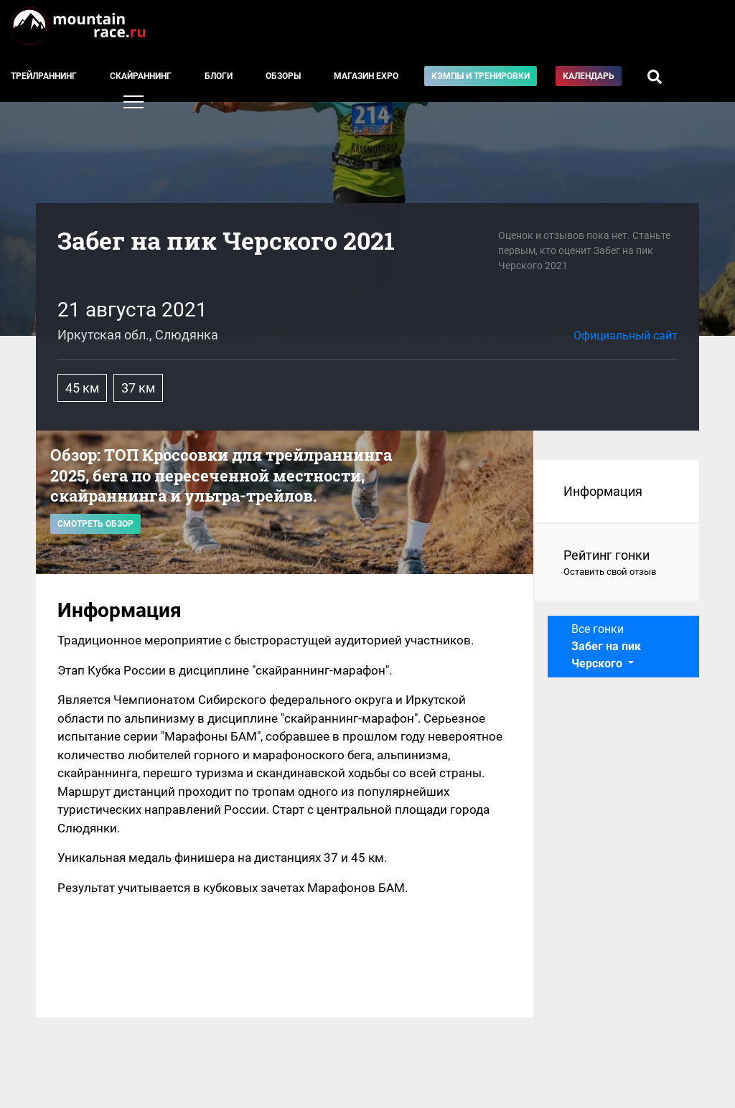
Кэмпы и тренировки (480, 76)
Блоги (219, 76)
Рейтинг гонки (616, 563)
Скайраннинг (141, 76)
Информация (602, 491)
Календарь (588, 76)
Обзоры (283, 76)
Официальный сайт (626, 335)
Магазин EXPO (366, 76)
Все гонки (606, 646)
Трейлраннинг (44, 76)
